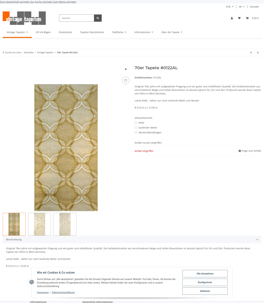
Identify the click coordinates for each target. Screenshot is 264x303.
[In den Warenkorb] (5, 64)
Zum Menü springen (64, 1)
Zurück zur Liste (13, 52)
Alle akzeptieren (204, 273)
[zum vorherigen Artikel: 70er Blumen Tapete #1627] (251, 52)
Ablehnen (205, 291)
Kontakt (254, 6)
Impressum (43, 292)
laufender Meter (148, 127)
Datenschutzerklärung (63, 292)
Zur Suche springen (41, 1)
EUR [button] (228, 6)
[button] (232, 18)
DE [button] (240, 6)
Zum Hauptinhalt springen (15, 1)
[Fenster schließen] (125, 69)
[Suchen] (76, 18)
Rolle (141, 122)
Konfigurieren (205, 282)
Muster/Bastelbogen (150, 132)
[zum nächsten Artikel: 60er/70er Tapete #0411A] (257, 52)
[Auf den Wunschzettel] (125, 80)
